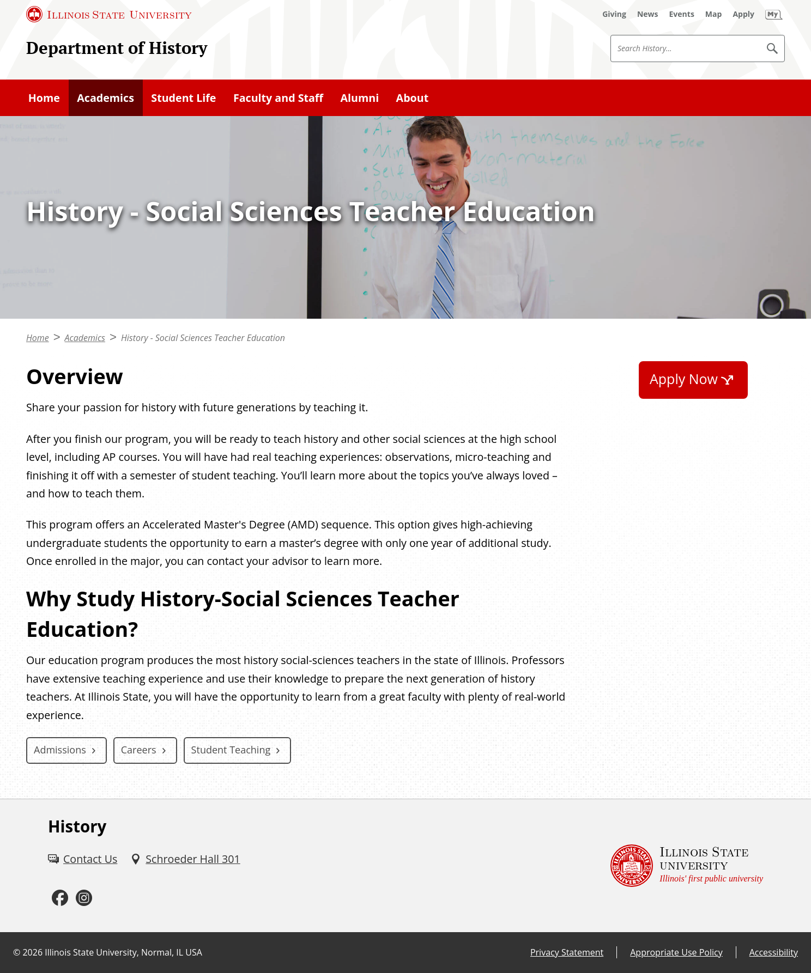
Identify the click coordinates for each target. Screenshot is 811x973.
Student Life (183, 97)
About (412, 97)
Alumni (360, 97)
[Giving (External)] (614, 14)
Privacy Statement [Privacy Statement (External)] (566, 952)
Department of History (116, 48)
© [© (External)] (16, 952)
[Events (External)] (682, 14)
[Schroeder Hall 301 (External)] (185, 859)
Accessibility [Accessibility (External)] (773, 952)
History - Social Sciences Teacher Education (203, 338)
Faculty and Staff (278, 97)
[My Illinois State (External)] (774, 14)
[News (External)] (648, 14)
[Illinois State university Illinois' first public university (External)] (686, 865)
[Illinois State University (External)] (109, 14)
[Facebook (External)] (60, 898)
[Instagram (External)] (84, 898)
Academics (105, 97)
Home (44, 97)
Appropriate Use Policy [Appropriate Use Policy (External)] (676, 952)
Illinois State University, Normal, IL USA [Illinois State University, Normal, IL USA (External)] (123, 952)
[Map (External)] (713, 14)
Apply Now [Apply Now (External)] (684, 378)
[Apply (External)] (743, 14)
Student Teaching (231, 749)
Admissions (60, 749)
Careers (138, 749)
